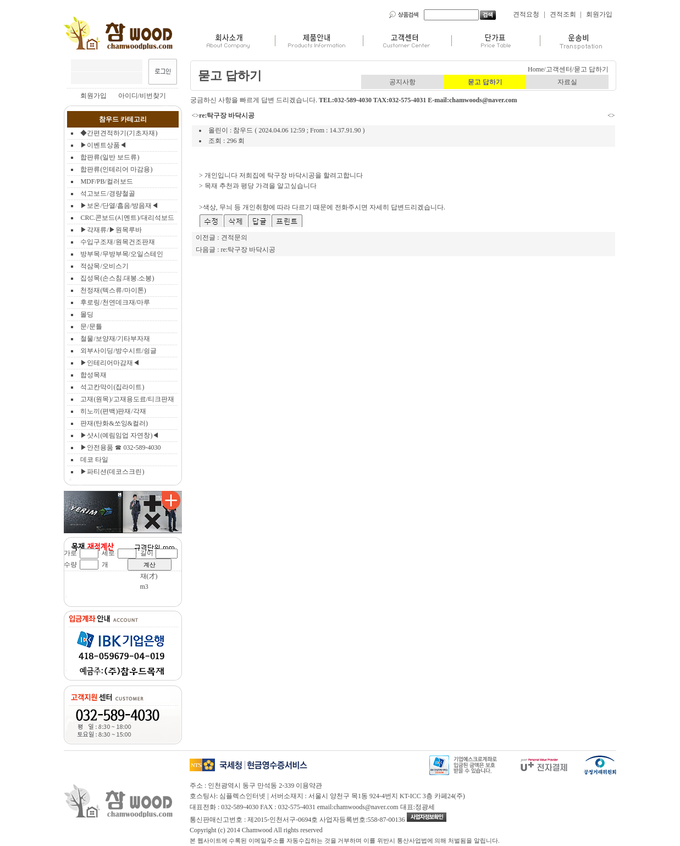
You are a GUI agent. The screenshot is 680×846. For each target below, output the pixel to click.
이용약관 (309, 785)
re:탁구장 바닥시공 (248, 249)
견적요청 (526, 14)
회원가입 (599, 14)
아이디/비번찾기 (142, 95)
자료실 (567, 82)
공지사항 (402, 82)
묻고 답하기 (485, 82)
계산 (149, 564)
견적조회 (563, 14)
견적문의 (234, 237)
